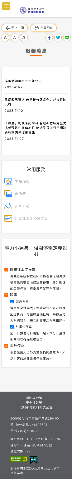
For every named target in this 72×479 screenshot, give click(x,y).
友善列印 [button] (43, 28)
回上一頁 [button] (14, 28)
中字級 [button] (14, 37)
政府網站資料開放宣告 (36, 407)
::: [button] (3, 65)
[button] (6, 6)
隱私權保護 (34, 397)
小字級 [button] (5, 37)
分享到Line (66, 37)
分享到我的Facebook (49, 37)
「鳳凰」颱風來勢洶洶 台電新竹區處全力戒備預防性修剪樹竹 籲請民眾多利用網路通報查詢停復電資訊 (35, 128)
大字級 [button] (24, 37)
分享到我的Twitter (58, 37)
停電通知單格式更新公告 (23, 81)
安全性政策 (34, 402)
